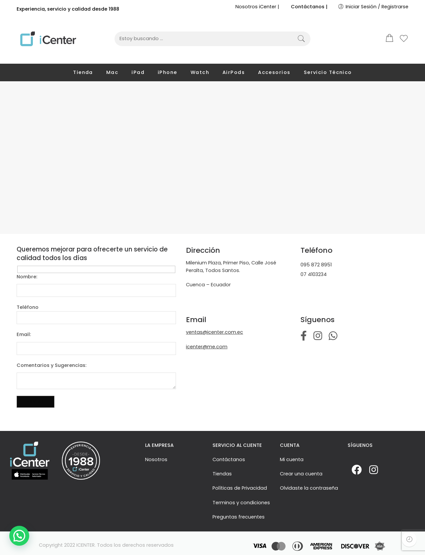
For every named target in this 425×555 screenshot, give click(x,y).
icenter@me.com (206, 346)
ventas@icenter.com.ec (214, 332)
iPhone (167, 72)
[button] (19, 536)
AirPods (233, 72)
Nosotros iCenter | (257, 6)
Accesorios (274, 72)
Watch (200, 72)
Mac (112, 72)
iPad (137, 72)
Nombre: (96, 277)
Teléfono (96, 307)
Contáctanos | (309, 6)
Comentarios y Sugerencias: (96, 365)
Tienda (83, 72)
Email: (96, 334)
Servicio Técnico (328, 72)
